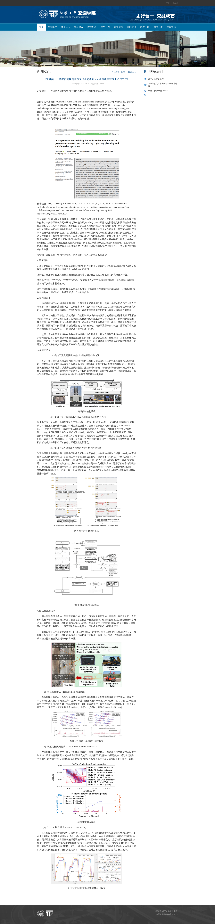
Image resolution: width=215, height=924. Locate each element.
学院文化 (171, 27)
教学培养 (91, 27)
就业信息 (118, 27)
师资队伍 (65, 27)
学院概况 (52, 27)
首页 (41, 27)
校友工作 (144, 27)
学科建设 (78, 27)
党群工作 (157, 27)
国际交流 (131, 27)
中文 (168, 3)
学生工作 (105, 27)
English (175, 3)
